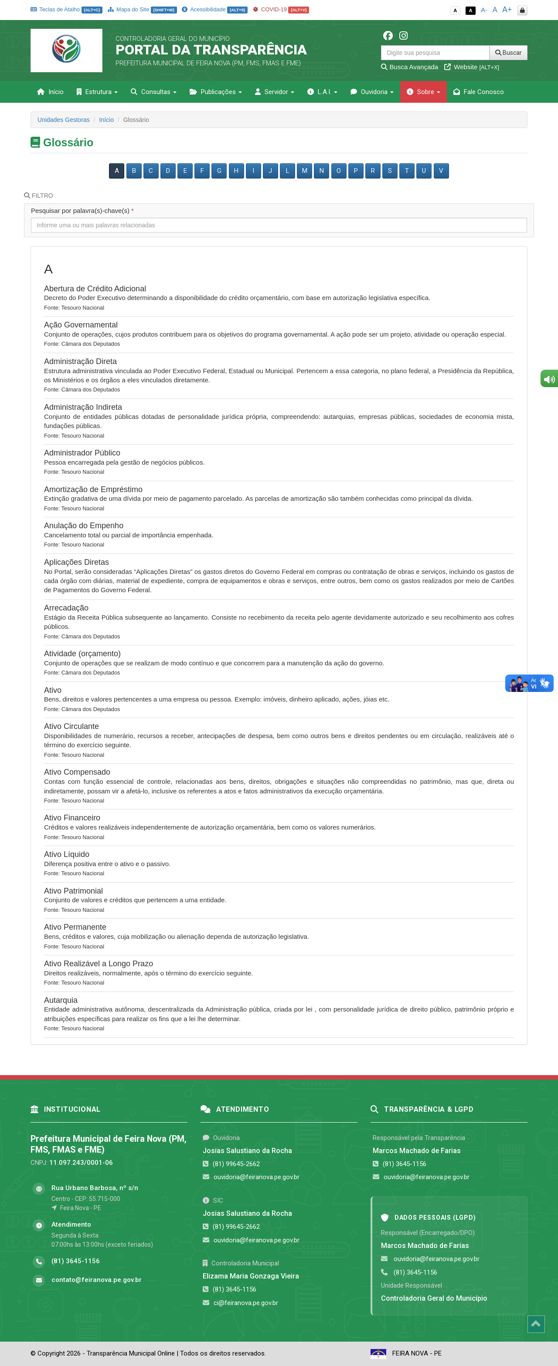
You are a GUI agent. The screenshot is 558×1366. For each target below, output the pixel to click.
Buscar (508, 52)
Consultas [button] (154, 92)
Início (50, 92)
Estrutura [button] (97, 92)
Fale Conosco (478, 92)
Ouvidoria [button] (372, 92)
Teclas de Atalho (66, 9)
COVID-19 (281, 9)
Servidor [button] (274, 92)
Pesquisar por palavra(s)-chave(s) (82, 210)
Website (471, 67)
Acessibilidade (214, 9)
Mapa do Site (142, 9)
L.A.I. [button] (322, 92)
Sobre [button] (423, 92)
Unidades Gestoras (63, 119)
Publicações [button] (216, 92)
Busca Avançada (409, 67)
